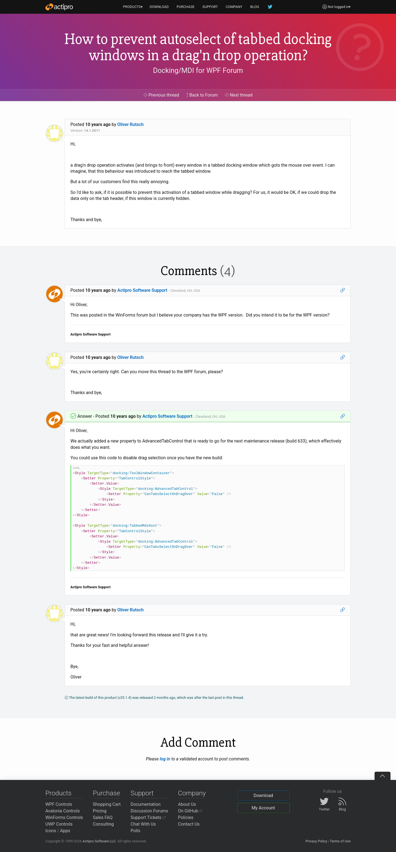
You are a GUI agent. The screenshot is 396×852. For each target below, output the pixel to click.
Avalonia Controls (62, 810)
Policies (185, 817)
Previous (161, 95)
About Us (187, 804)
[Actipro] (59, 6)
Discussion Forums (149, 810)
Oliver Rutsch (130, 124)
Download (263, 795)
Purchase (106, 793)
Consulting (103, 824)
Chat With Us (143, 824)
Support (142, 793)
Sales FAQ (103, 817)
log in (165, 759)
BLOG (254, 7)
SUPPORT (210, 7)
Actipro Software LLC (99, 841)
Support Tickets (148, 817)
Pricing (100, 810)
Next (239, 95)
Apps (65, 830)
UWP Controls (59, 824)
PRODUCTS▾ (133, 7)
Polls (135, 830)
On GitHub (190, 810)
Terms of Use (340, 841)
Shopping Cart (107, 804)
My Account (263, 807)
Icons (50, 830)
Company (192, 793)
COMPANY (234, 7)
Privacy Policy (316, 841)
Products (58, 793)
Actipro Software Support (142, 290)
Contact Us (189, 824)
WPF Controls (58, 804)
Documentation (146, 804)
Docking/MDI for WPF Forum (198, 70)
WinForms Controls (64, 817)
